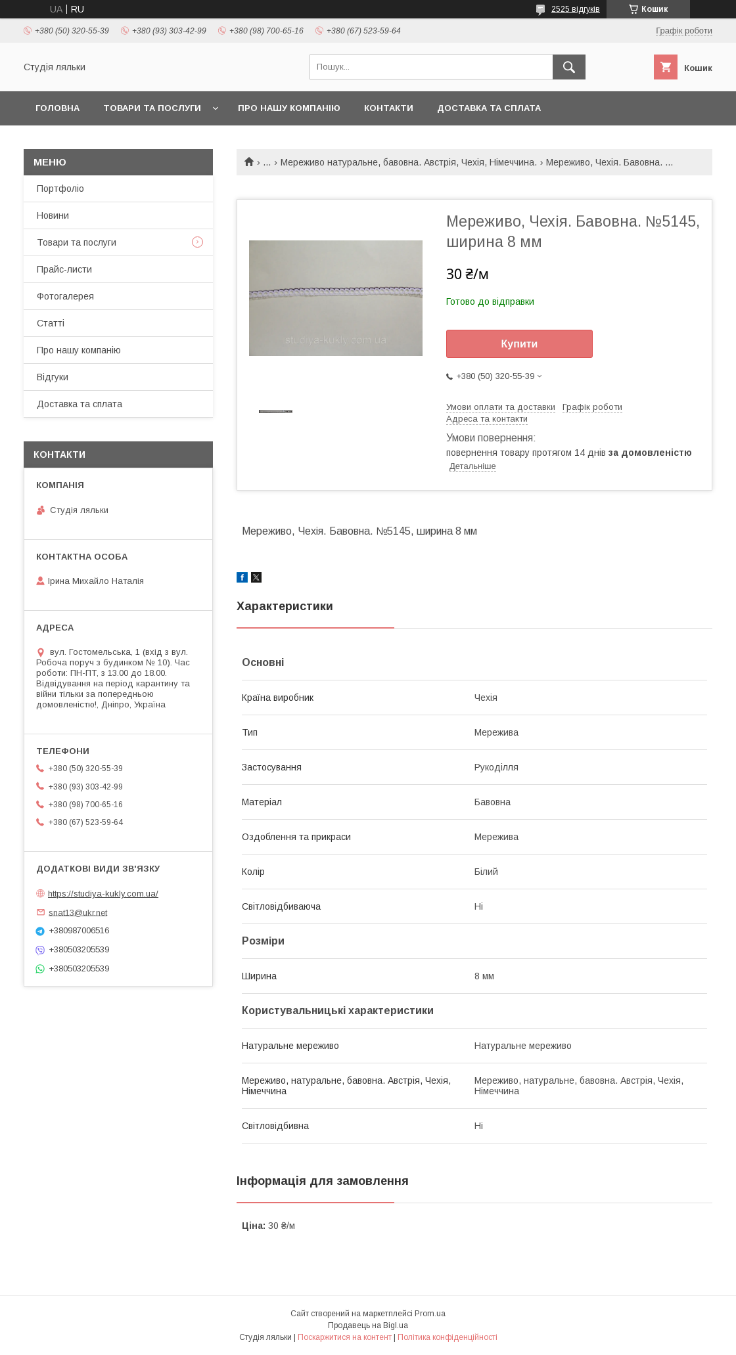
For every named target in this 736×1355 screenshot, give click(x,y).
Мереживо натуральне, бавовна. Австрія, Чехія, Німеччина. (409, 162)
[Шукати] (569, 67)
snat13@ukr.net (78, 912)
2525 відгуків (575, 9)
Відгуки (52, 377)
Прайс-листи (64, 269)
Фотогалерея (65, 296)
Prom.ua (430, 1313)
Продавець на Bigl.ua (368, 1325)
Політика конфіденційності (447, 1337)
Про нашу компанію (289, 108)
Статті (50, 323)
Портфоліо (60, 188)
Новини (53, 215)
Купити (519, 343)
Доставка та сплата (489, 108)
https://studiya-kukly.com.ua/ (103, 894)
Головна (57, 108)
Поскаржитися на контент (345, 1337)
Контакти (388, 108)
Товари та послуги (152, 108)
